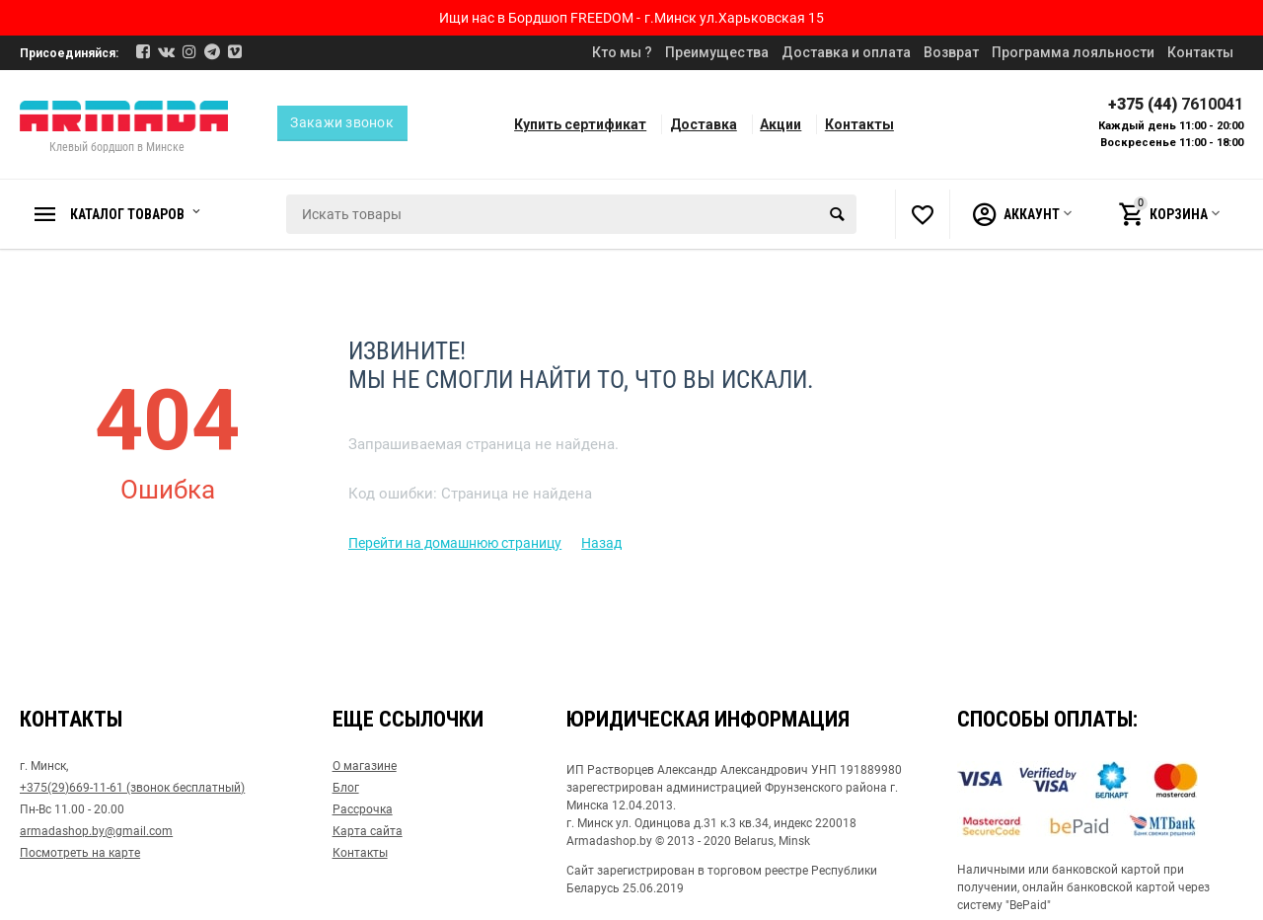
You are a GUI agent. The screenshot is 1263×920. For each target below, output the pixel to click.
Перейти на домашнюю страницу (454, 543)
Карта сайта (368, 831)
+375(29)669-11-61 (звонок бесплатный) (132, 788)
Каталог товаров (132, 214)
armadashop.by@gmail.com (96, 831)
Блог (346, 788)
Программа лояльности (1073, 52)
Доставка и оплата (846, 52)
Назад (601, 543)
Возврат (951, 52)
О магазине (365, 766)
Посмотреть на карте (80, 853)
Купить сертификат (580, 124)
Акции (780, 124)
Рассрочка (363, 809)
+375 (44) (1175, 104)
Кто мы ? (622, 52)
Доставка (703, 124)
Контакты (1200, 52)
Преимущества (716, 52)
